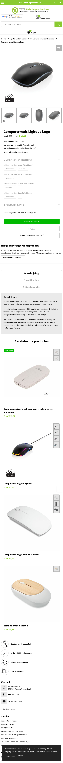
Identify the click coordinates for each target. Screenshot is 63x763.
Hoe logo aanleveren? (9, 738)
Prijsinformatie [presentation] (31, 287)
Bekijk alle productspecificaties (17, 152)
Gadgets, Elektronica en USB (19, 39)
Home (3, 39)
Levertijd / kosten (8, 724)
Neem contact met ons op (13, 258)
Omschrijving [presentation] (31, 273)
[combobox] (28, 24)
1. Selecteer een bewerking (18, 159)
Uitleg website (7, 728)
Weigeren (20, 755)
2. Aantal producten (14, 204)
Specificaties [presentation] (31, 280)
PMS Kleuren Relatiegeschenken (14, 735)
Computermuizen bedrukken (44, 39)
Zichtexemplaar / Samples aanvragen (15, 742)
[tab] (31, 273)
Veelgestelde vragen (9, 721)
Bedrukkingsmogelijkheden (12, 731)
